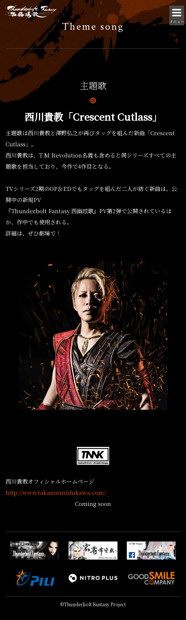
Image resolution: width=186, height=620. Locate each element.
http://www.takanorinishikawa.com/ (56, 492)
